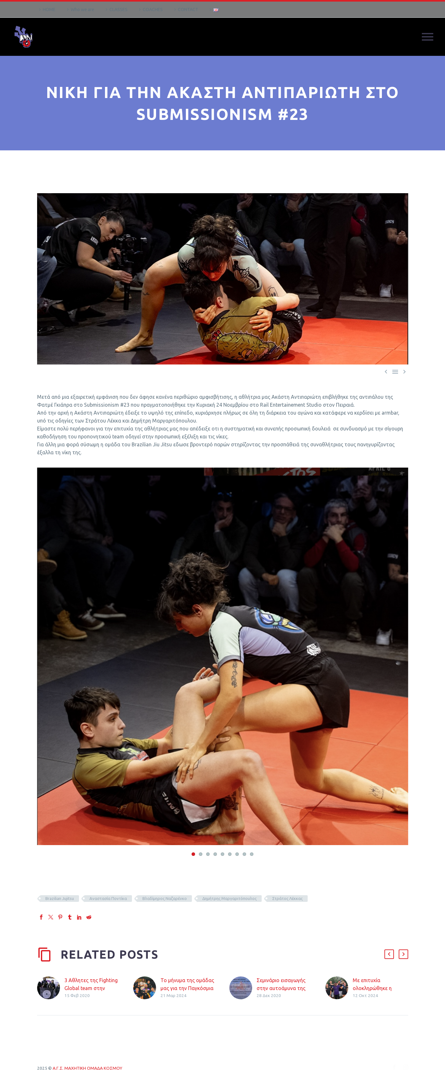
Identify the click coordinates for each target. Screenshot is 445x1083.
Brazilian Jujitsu (59, 899)
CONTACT (188, 9)
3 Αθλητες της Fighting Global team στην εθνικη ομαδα (91, 989)
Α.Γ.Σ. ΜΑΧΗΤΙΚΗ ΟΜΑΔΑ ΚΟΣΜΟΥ (87, 1068)
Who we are (82, 9)
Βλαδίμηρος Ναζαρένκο (164, 899)
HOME (49, 9)
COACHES (153, 9)
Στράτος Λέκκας (287, 899)
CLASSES (118, 9)
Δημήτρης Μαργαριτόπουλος (229, 899)
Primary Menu (427, 37)
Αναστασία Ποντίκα (108, 899)
